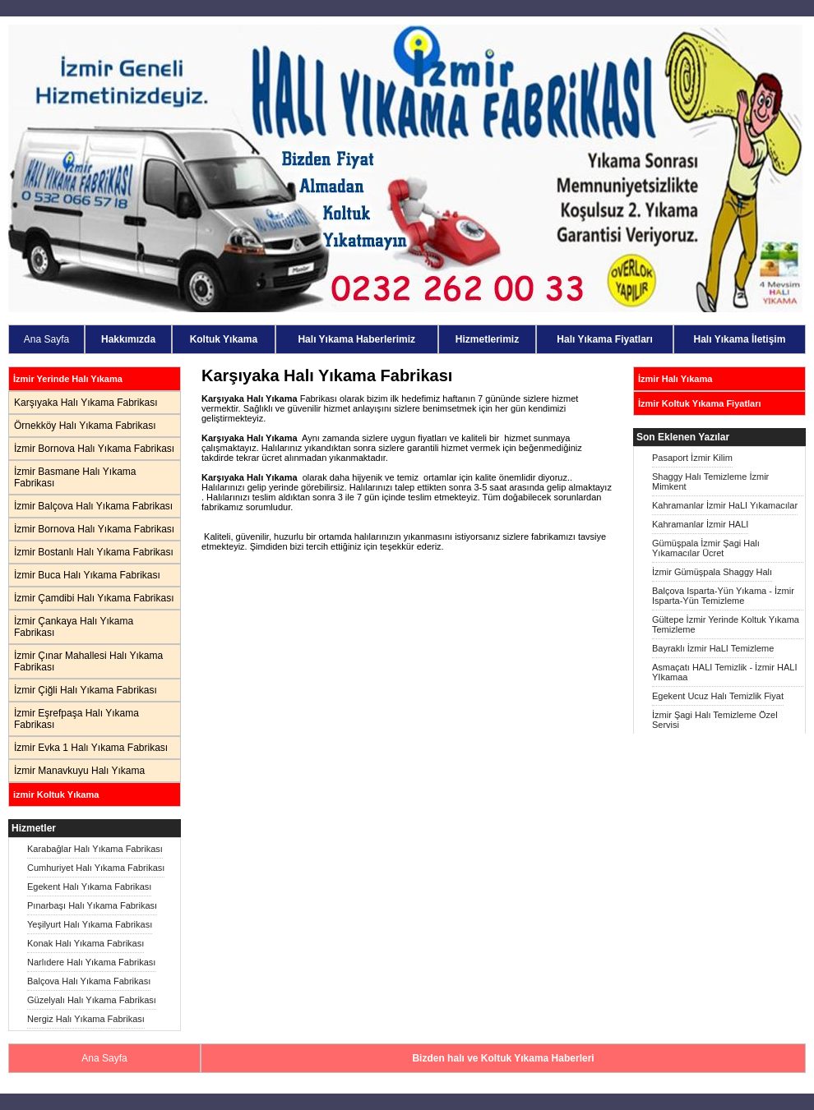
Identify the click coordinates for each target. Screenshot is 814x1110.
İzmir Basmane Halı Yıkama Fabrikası (75, 477)
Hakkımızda (128, 339)
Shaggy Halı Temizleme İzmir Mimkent (710, 481)
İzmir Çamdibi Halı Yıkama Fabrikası (94, 598)
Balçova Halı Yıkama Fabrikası (88, 981)
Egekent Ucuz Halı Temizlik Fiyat (718, 696)
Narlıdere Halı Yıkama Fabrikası (91, 962)
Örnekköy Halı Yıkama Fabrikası (85, 425)
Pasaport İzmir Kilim (692, 458)
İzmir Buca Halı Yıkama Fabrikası (87, 575)
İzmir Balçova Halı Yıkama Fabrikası (93, 506)
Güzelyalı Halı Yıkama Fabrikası (91, 1000)
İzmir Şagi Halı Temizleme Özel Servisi (715, 720)
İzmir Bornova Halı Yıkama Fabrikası (94, 448)
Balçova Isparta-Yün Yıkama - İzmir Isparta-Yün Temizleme (723, 596)
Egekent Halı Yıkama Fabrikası (89, 886)
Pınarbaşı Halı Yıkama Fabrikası (92, 905)
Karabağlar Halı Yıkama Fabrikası (95, 849)
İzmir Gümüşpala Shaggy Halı (712, 572)
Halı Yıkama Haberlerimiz (356, 339)
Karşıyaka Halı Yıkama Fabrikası (86, 402)
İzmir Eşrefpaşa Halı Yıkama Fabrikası (76, 718)
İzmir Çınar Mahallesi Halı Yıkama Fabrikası (88, 661)
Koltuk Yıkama (223, 339)
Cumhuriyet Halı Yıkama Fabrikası (95, 868)
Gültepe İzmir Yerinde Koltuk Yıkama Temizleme (725, 624)
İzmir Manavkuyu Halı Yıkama (79, 770)
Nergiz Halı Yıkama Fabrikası (86, 1019)
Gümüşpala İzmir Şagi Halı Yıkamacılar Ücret (706, 548)
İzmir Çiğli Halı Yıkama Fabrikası (85, 690)
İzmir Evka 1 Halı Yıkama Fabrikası (91, 747)
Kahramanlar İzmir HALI (700, 524)
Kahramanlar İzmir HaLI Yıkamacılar (725, 505)
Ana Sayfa (46, 339)
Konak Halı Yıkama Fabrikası (85, 943)
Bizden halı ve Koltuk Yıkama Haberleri (503, 1058)
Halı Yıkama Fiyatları (605, 339)
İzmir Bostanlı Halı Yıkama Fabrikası (93, 552)
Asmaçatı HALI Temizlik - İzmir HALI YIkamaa (724, 672)
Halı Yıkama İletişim (740, 339)
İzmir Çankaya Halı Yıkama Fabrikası (73, 626)
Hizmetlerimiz (487, 339)
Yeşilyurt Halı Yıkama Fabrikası (89, 924)
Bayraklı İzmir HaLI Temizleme (713, 648)
